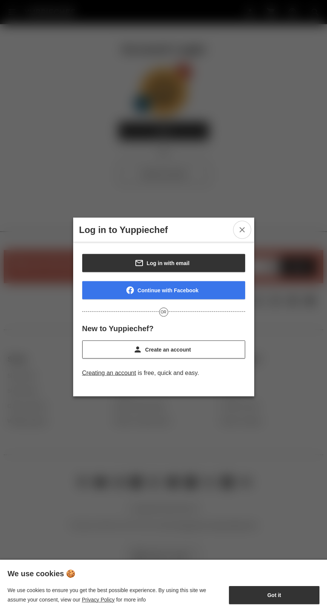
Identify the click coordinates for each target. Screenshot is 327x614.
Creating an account (109, 373)
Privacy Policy (98, 600)
